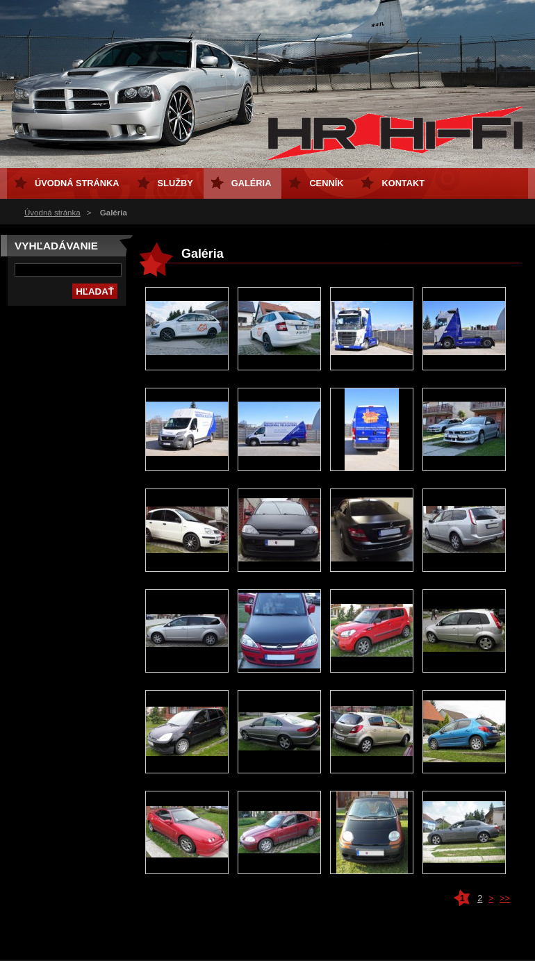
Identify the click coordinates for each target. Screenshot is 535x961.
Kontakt (403, 183)
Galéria (251, 183)
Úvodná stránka (52, 212)
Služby (175, 183)
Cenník (326, 183)
